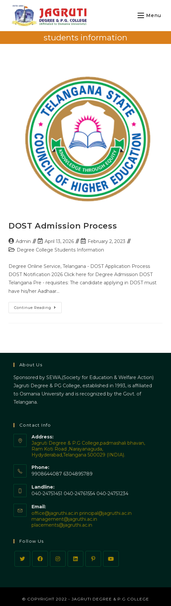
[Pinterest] (93, 559)
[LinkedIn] (75, 559)
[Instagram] (58, 559)
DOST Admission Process (63, 226)
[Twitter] (22, 559)
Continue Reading (38, 309)
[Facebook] (40, 559)
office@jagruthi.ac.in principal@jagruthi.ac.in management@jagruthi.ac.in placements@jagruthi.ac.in (82, 519)
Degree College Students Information (60, 250)
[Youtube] (111, 559)
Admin (23, 241)
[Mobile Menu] (149, 15)
